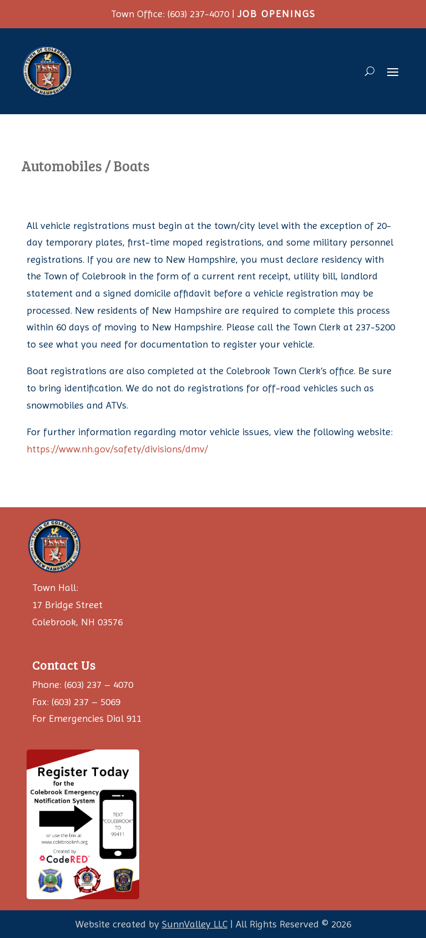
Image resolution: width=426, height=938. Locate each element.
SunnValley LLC (194, 924)
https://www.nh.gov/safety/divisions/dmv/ (117, 449)
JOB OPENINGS (276, 13)
